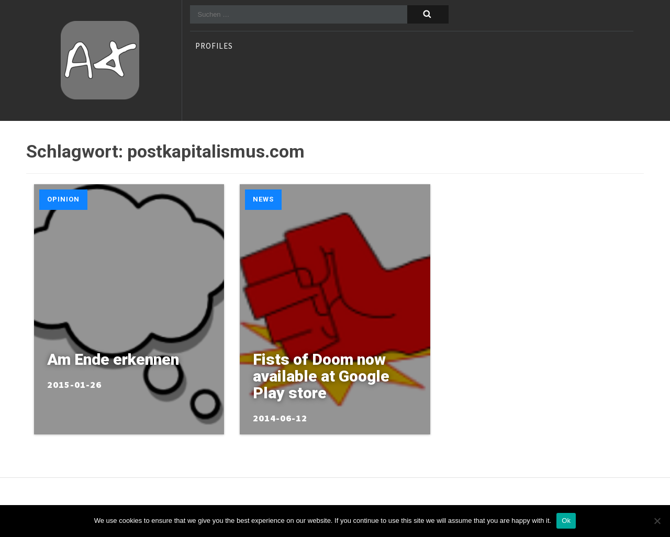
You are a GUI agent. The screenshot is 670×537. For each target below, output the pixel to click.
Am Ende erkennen (113, 359)
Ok (566, 520)
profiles (214, 46)
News (263, 199)
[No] (657, 521)
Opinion (63, 199)
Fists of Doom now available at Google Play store (321, 376)
